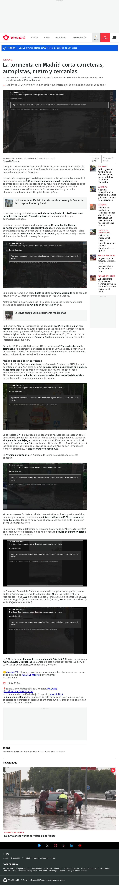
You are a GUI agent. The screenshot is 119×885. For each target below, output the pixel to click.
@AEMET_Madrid (31, 675)
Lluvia (47, 752)
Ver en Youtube (80, 845)
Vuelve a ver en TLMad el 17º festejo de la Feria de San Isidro (48, 48)
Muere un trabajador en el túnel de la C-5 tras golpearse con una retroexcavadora (93, 189)
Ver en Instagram (55, 845)
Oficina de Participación (27, 871)
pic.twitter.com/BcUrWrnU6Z (18, 691)
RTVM (6, 854)
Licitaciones (105, 869)
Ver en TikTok (63, 846)
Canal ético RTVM (9, 871)
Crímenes (102, 205)
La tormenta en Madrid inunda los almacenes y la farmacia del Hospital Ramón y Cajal (9, 203)
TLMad (47, 37)
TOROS (11, 48)
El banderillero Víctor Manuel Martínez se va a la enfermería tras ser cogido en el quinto (93, 278)
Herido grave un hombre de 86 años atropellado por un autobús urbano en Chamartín (93, 168)
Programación (80, 37)
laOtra (36, 858)
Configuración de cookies (77, 871)
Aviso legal (53, 871)
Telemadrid (15, 858)
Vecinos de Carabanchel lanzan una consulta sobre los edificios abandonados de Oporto (93, 232)
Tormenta (7, 60)
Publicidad (58, 869)
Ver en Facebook (39, 846)
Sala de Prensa (9, 869)
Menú (114, 37)
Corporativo (10, 864)
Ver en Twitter (47, 846)
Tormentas (24, 752)
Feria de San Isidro (106, 255)
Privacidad (43, 871)
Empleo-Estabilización (90, 869)
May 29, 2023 (56, 694)
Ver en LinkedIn (71, 845)
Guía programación (47, 858)
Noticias (34, 37)
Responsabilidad (23, 869)
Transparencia (37, 869)
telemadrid (11, 880)
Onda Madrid (61, 37)
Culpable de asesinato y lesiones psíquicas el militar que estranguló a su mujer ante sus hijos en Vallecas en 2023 (93, 207)
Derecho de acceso (71, 869)
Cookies (62, 871)
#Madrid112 (12, 672)
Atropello (102, 166)
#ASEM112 (52, 689)
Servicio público (58, 752)
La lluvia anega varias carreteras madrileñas (9, 315)
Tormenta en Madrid (11, 752)
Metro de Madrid (37, 752)
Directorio (48, 869)
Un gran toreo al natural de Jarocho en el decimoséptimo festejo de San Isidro (93, 258)
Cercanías (102, 187)
